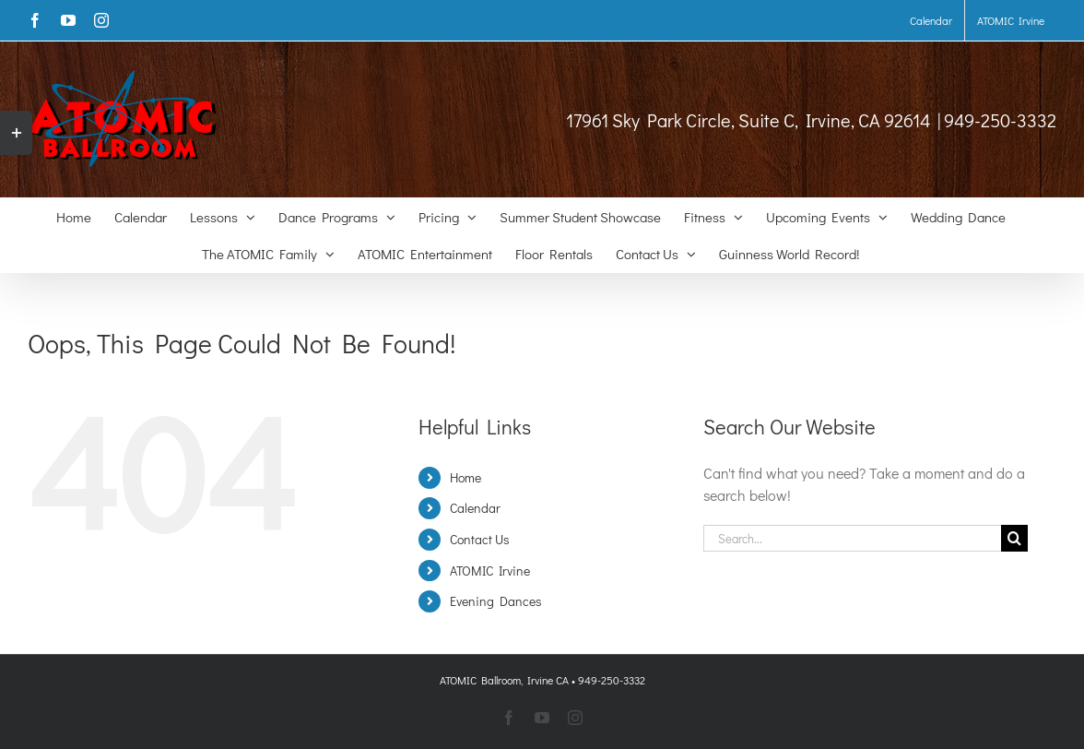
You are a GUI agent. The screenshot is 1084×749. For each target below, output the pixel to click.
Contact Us (480, 539)
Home (465, 477)
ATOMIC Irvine (490, 570)
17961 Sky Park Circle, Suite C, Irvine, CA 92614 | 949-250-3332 (811, 120)
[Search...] (852, 538)
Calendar (475, 508)
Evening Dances (496, 601)
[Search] (1014, 538)
